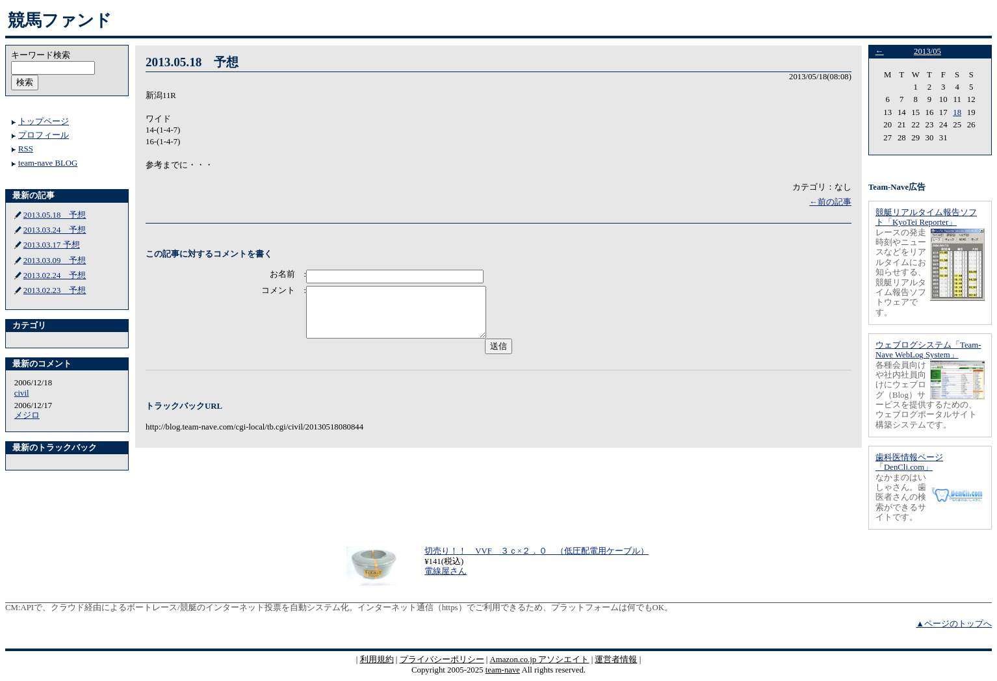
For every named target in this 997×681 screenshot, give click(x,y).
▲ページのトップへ (954, 623)
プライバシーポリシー (442, 659)
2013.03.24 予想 (54, 230)
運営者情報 (616, 659)
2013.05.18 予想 (54, 215)
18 (957, 112)
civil (21, 393)
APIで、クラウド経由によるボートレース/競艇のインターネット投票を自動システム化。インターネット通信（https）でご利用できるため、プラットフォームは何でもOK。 (346, 607)
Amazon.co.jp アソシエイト (539, 659)
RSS (25, 148)
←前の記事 (830, 202)
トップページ (43, 121)
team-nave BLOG (47, 163)
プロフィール (43, 135)
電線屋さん (445, 571)
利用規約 (377, 659)
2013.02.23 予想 (54, 290)
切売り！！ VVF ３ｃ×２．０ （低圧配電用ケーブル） (536, 551)
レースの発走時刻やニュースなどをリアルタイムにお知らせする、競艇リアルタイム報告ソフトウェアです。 (900, 272)
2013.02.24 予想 (54, 275)
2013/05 (927, 51)
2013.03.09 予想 (54, 260)
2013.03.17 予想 (51, 245)
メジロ (27, 415)
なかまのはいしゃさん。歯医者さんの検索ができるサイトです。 (900, 497)
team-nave (503, 670)
